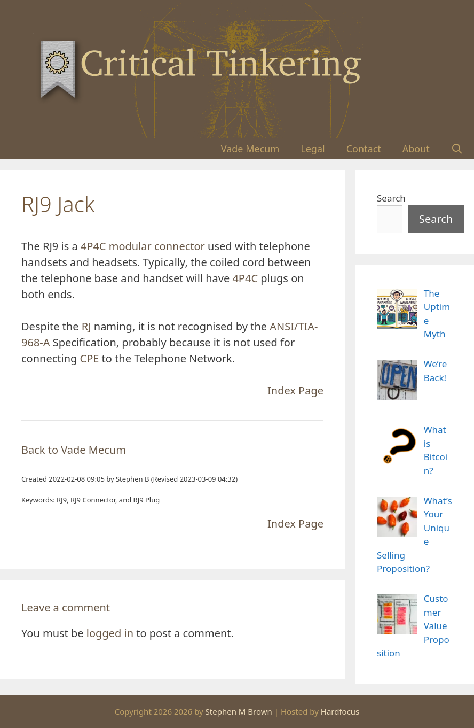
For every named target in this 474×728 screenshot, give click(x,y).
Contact (363, 148)
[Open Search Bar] (457, 148)
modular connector (157, 246)
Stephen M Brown (239, 711)
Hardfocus (340, 711)
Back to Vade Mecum (73, 450)
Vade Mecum (250, 148)
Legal (313, 148)
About (416, 148)
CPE (89, 358)
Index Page (295, 390)
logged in (109, 633)
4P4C (93, 246)
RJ (86, 326)
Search (391, 198)
